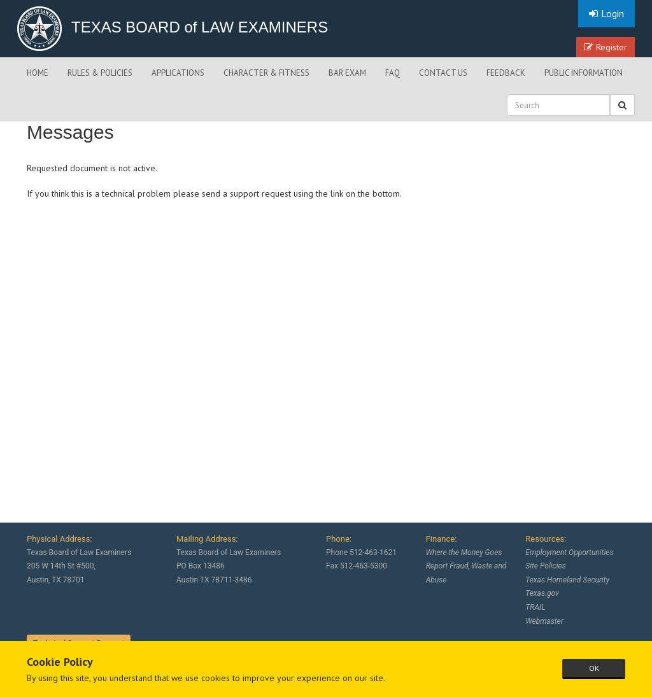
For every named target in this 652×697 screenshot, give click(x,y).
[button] (622, 105)
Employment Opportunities (569, 552)
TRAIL (535, 607)
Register (605, 47)
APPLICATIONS (178, 72)
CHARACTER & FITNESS (266, 72)
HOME (37, 72)
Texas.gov (541, 593)
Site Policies (545, 565)
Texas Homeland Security (567, 579)
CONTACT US (443, 72)
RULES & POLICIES (99, 72)
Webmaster (544, 621)
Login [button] (606, 13)
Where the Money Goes (464, 552)
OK (594, 668)
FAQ (392, 72)
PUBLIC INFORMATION (583, 72)
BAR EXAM (347, 72)
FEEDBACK (505, 72)
